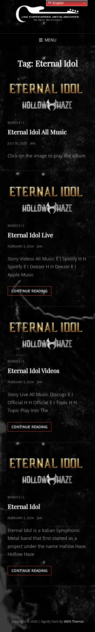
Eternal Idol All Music (37, 132)
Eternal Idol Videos (33, 370)
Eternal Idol (24, 506)
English (56, 3)
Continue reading (31, 292)
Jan (32, 143)
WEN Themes (74, 621)
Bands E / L (16, 122)
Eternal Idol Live (30, 235)
